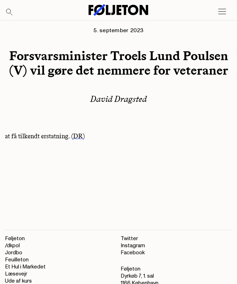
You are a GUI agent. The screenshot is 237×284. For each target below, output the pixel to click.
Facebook (133, 252)
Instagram (133, 245)
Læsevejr (16, 274)
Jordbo (13, 252)
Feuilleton (17, 259)
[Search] (9, 12)
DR (78, 136)
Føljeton (15, 238)
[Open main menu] (222, 11)
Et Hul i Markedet (25, 267)
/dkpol (12, 245)
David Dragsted (118, 99)
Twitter (129, 238)
